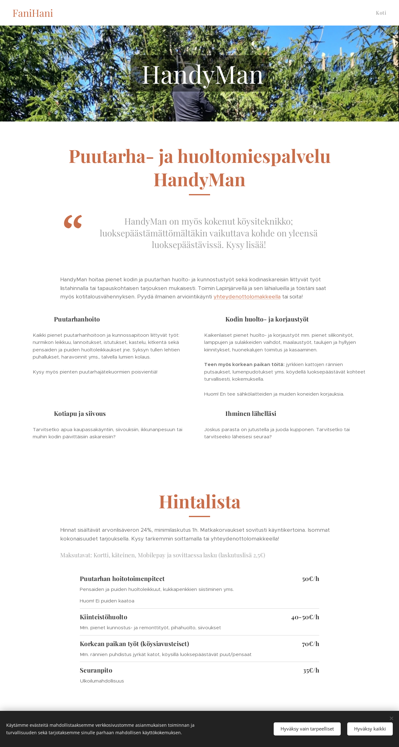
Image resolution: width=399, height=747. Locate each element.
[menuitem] (380, 13)
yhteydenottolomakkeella (247, 296)
